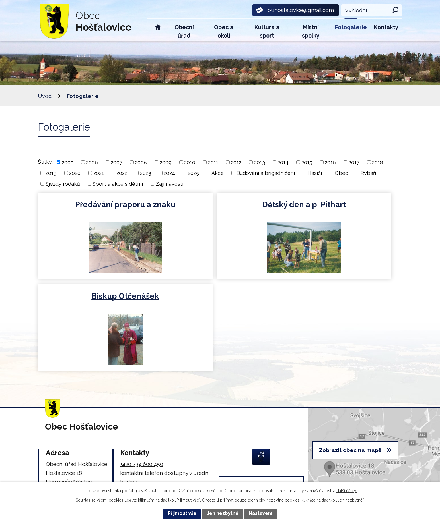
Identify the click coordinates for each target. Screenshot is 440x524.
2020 (75, 173)
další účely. (346, 490)
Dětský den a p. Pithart (219, 204)
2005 (67, 162)
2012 (236, 162)
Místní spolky (311, 31)
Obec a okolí (223, 31)
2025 (193, 173)
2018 (377, 162)
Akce (217, 173)
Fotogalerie (351, 27)
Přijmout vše (182, 513)
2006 (92, 162)
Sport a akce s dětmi (117, 184)
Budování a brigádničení (266, 173)
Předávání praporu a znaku (96, 204)
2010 (189, 162)
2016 (330, 162)
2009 (166, 162)
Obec (341, 173)
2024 (169, 173)
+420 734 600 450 (141, 372)
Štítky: (45, 162)
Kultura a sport (266, 31)
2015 (306, 162)
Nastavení (260, 513)
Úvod (157, 30)
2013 (259, 162)
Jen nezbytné (222, 513)
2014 (283, 162)
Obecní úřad (184, 31)
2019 (51, 173)
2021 (98, 173)
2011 (213, 162)
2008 (141, 162)
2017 (354, 162)
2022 (121, 173)
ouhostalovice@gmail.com (153, 408)
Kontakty (386, 27)
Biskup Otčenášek (342, 204)
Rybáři (368, 173)
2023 (145, 173)
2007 (116, 162)
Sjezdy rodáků (63, 184)
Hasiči (314, 173)
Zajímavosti (169, 184)
